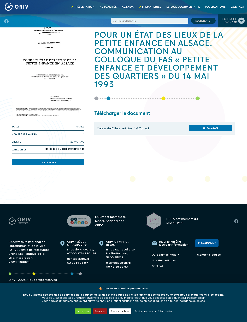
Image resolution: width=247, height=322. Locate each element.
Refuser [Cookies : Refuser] (100, 311)
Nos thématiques (164, 260)
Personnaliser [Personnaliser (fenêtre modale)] (120, 311)
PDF (82, 149)
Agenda (128, 6)
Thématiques (151, 6)
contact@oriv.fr (78, 258)
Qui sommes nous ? (165, 254)
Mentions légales (209, 254)
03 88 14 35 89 (77, 262)
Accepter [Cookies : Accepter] (82, 311)
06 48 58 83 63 (117, 266)
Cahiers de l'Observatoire (62, 149)
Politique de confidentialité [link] (153, 311)
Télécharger (48, 162)
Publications (215, 6)
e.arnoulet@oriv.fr (118, 262)
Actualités (108, 6)
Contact (237, 6)
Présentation (84, 6)
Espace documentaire (183, 6)
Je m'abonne (207, 243)
